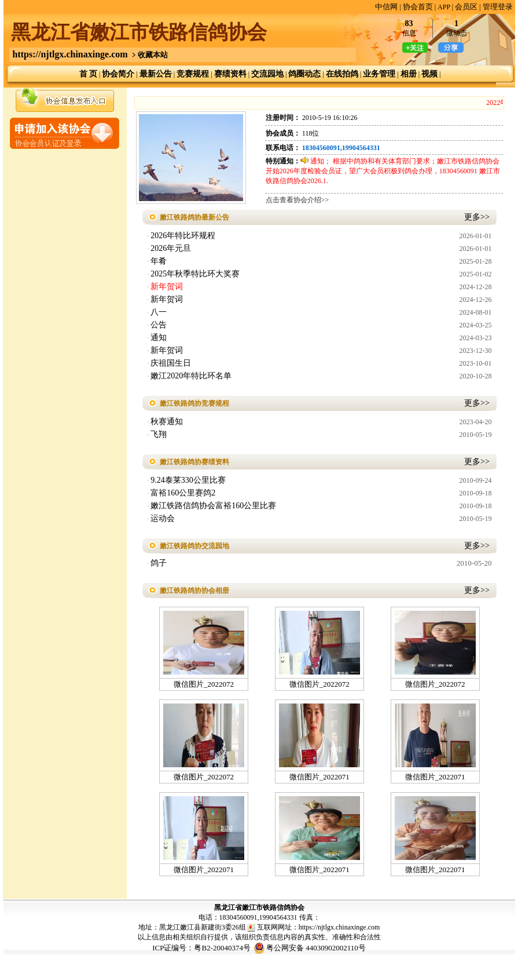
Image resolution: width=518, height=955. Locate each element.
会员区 (466, 6)
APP (444, 7)
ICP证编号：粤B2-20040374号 (201, 947)
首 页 (88, 74)
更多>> (477, 217)
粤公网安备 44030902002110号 (316, 947)
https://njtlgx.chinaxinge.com (70, 54)
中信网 (386, 6)
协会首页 (418, 6)
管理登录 (498, 6)
